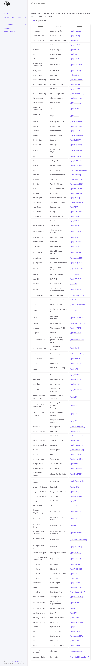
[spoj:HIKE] (74, 54)
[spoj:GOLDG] (75, 216)
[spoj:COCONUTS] (76, 454)
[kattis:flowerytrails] (77, 481)
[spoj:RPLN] (74, 525)
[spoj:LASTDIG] (75, 225)
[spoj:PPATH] (74, 59)
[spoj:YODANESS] (76, 631)
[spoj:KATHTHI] (75, 279)
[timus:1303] (74, 274)
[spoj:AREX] (74, 40)
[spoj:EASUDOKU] (76, 587)
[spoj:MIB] (73, 627)
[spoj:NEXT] (74, 463)
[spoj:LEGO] (74, 116)
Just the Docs (16, 661)
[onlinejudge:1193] (77, 295)
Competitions (8, 24)
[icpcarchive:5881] (76, 150)
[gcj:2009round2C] (76, 179)
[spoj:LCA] (73, 414)
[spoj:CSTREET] (75, 363)
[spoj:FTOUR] (74, 221)
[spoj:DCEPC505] (76, 211)
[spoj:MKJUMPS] (76, 144)
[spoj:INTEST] (75, 198)
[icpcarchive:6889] (76, 651)
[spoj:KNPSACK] (75, 333)
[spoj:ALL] (73, 608)
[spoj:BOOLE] (75, 36)
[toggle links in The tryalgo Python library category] (25, 17)
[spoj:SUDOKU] (75, 140)
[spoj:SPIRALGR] (76, 193)
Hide (33, 21)
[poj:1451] (73, 505)
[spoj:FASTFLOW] (76, 188)
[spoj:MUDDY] (75, 89)
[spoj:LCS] (73, 397)
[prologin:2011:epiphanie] (79, 657)
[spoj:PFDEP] (74, 602)
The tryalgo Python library (13, 17)
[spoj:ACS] (73, 573)
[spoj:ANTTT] (74, 108)
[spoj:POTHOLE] (76, 242)
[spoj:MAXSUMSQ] (76, 317)
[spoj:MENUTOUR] (76, 622)
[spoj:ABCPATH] (75, 156)
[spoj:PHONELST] (76, 569)
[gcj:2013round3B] (76, 578)
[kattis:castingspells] (77, 427)
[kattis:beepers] (75, 617)
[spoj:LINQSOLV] (76, 263)
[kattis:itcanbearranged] (79, 300)
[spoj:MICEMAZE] (76, 165)
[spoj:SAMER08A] (76, 474)
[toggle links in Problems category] (25, 21)
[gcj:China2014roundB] (78, 170)
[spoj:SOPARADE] (76, 645)
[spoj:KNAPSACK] (76, 328)
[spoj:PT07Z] (74, 491)
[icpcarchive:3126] (76, 184)
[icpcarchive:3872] (76, 636)
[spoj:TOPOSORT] (76, 597)
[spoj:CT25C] (74, 237)
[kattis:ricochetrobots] (78, 304)
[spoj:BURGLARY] (76, 583)
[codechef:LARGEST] (77, 323)
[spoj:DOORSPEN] (76, 126)
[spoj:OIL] (73, 501)
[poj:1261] (73, 284)
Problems (7, 21)
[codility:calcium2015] (78, 496)
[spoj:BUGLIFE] (75, 161)
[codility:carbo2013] (77, 340)
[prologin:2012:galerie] (78, 540)
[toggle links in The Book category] (25, 14)
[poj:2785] (73, 310)
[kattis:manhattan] (76, 640)
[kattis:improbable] (77, 93)
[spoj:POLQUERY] (76, 64)
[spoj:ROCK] (74, 440)
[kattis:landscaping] (77, 450)
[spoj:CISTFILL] (75, 70)
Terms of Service (10, 32)
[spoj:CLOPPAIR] (76, 98)
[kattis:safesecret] (76, 436)
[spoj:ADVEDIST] (76, 390)
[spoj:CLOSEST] (75, 103)
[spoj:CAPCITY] (75, 558)
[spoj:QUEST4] (75, 84)
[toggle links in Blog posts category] (25, 28)
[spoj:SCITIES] (75, 375)
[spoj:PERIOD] (75, 358)
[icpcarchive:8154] (76, 121)
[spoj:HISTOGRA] (76, 532)
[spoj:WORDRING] (76, 459)
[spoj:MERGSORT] (76, 445)
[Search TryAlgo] (57, 3)
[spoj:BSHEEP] (75, 131)
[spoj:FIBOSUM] (75, 511)
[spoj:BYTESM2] (75, 379)
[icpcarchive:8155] (76, 135)
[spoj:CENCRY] (75, 564)
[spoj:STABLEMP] (76, 252)
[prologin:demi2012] (77, 592)
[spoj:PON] (74, 207)
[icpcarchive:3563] (76, 258)
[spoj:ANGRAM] (75, 31)
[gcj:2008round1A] (76, 268)
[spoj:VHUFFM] (75, 289)
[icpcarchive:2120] (76, 202)
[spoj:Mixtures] (75, 431)
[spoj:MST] (74, 369)
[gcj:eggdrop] (75, 75)
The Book (7, 14)
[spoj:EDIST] (74, 384)
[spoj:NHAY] (74, 348)
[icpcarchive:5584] (76, 80)
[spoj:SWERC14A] (76, 468)
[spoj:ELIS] (74, 405)
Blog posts (7, 28)
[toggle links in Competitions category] (25, 24)
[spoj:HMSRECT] (76, 547)
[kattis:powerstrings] (77, 354)
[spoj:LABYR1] (75, 487)
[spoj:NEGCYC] (75, 49)
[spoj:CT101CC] (75, 553)
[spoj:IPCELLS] (75, 45)
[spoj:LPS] (73, 421)
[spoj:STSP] (74, 613)
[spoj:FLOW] (74, 246)
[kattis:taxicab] (75, 175)
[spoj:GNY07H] (75, 231)
